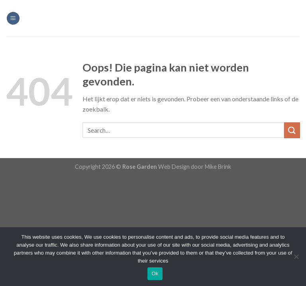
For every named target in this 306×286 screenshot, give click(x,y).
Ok (154, 273)
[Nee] (296, 259)
